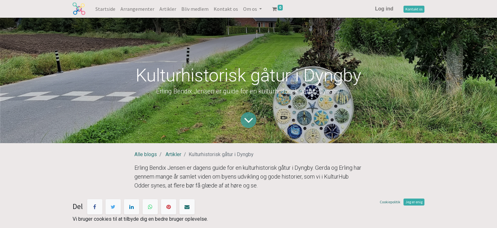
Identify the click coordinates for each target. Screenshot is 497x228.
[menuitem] (105, 9)
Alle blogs (145, 154)
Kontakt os (414, 9)
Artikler (173, 154)
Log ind (384, 8)
